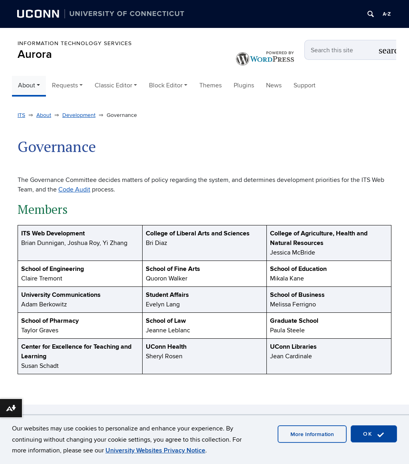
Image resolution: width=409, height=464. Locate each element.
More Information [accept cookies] (312, 434)
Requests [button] (65, 85)
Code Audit (74, 189)
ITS (21, 115)
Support (305, 85)
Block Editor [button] (166, 85)
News (274, 85)
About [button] (26, 85)
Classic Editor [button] (113, 85)
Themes (210, 85)
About (43, 115)
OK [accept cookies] (374, 434)
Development (78, 115)
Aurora (35, 54)
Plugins (244, 85)
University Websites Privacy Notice (155, 450)
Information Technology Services (75, 43)
